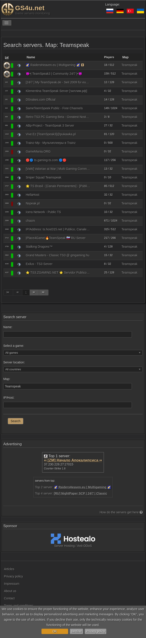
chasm (30, 220)
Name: (7, 327)
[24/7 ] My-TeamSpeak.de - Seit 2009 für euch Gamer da (58, 82)
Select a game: (13, 345)
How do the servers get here (121, 512)
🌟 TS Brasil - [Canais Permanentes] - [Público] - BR (58, 186)
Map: (6, 379)
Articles (9, 569)
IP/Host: (8, 397)
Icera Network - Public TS (43, 212)
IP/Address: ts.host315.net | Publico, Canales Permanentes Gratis (58, 229)
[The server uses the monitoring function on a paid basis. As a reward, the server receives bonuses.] (82, 65)
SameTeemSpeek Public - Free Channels (54, 108)
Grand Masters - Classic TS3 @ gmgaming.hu (57, 255)
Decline (76, 631)
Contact (9, 598)
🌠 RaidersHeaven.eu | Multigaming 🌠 (53, 65)
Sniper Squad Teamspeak (43, 177)
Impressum (11, 583)
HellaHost (32, 194)
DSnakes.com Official (40, 99)
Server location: (14, 362)
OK (55, 631)
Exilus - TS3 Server (39, 264)
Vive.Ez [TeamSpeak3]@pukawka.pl (51, 134)
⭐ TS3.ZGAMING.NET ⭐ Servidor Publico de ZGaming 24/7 (58, 272)
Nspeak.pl (32, 203)
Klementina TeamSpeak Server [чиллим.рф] (56, 91)
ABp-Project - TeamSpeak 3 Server (50, 125)
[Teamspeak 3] (19, 65)
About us (10, 591)
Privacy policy (95, 631)
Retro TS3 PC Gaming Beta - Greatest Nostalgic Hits (58, 117)
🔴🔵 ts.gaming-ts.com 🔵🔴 (46, 160)
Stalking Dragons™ (39, 246)
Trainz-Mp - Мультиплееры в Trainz (51, 143)
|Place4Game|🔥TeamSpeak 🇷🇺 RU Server (55, 238)
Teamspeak (130, 65)
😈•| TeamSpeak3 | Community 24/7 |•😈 (54, 73)
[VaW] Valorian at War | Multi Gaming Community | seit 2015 (58, 169)
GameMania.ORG (38, 151)
